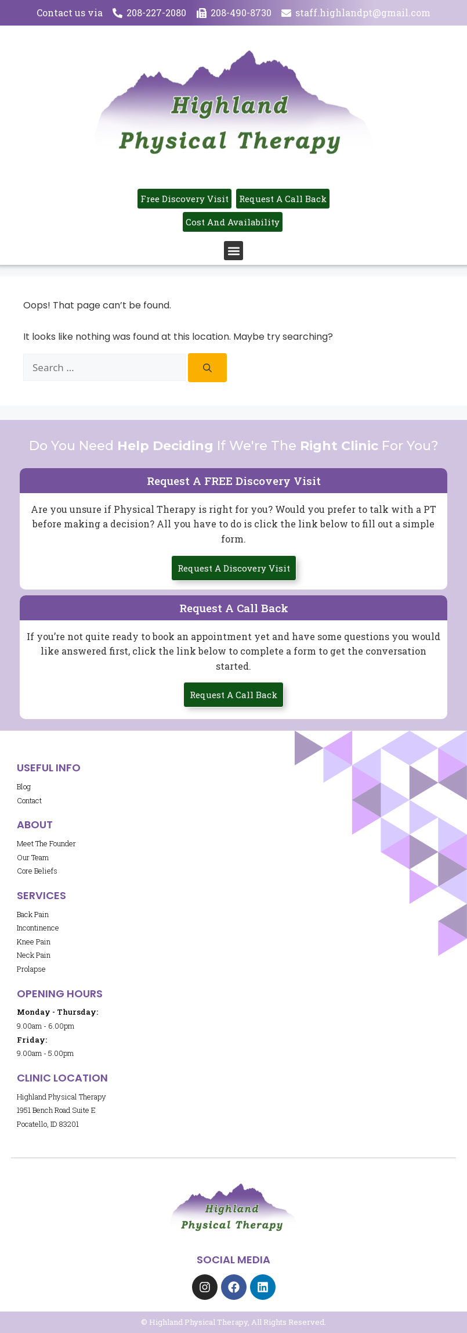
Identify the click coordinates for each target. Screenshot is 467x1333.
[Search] (207, 367)
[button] (233, 250)
